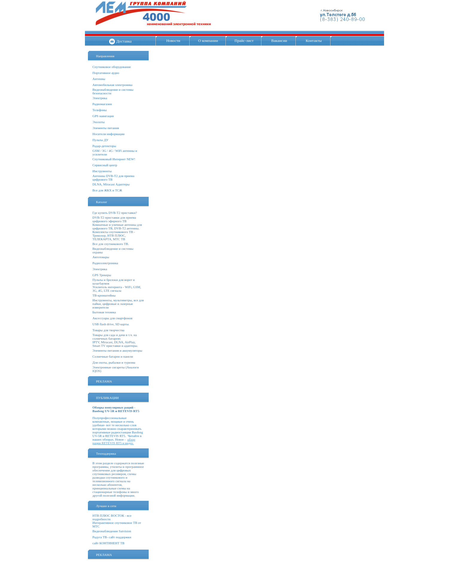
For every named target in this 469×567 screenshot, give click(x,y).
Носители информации (108, 134)
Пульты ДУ (100, 140)
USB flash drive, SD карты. (111, 324)
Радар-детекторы (104, 146)
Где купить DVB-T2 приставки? (114, 212)
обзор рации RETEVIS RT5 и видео (113, 441)
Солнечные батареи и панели (112, 356)
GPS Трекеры (101, 275)
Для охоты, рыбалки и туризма (113, 362)
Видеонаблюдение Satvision (111, 531)
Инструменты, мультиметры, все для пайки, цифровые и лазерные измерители (118, 303)
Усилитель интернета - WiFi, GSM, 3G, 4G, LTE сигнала (116, 288)
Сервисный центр (104, 165)
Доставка (124, 41)
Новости (173, 40)
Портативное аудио (105, 73)
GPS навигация (103, 116)
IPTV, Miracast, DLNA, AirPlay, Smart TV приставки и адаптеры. (115, 343)
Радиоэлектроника (105, 263)
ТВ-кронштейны (103, 295)
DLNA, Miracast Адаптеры (111, 184)
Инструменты (102, 171)
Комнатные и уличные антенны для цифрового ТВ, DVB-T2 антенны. (117, 226)
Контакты (314, 40)
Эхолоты (98, 122)
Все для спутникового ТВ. (110, 244)
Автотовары (100, 257)
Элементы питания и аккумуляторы (117, 350)
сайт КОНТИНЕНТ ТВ (108, 543)
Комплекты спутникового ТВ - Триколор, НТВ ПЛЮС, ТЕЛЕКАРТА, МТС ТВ (113, 235)
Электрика (99, 98)
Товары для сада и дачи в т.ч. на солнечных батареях (114, 336)
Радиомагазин (102, 104)
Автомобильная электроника (112, 85)
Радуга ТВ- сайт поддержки (111, 537)
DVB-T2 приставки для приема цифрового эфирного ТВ (114, 219)
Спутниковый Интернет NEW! (113, 159)
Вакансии (279, 40)
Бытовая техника (104, 312)
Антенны (98, 79)
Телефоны (99, 110)
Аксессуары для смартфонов (112, 318)
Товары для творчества (108, 330)
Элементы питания (105, 128)
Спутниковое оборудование (111, 67)
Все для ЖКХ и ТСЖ (107, 190)
